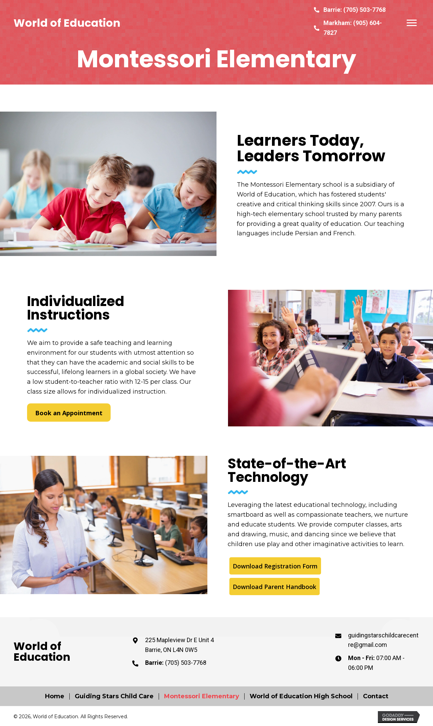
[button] (412, 23)
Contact (375, 696)
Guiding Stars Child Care (114, 696)
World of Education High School (301, 696)
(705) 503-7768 (364, 9)
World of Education (67, 22)
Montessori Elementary (201, 696)
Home (54, 696)
